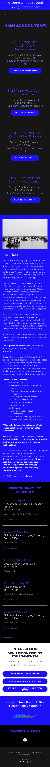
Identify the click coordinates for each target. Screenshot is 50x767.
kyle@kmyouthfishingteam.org (25, 193)
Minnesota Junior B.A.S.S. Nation (25, 681)
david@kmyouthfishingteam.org (25, 62)
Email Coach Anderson (25, 200)
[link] (25, 740)
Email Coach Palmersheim (25, 71)
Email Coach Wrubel (25, 113)
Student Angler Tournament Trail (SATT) (25, 689)
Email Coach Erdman (25, 158)
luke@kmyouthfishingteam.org (25, 105)
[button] (7, 14)
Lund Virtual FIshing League (25, 674)
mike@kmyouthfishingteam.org (25, 149)
